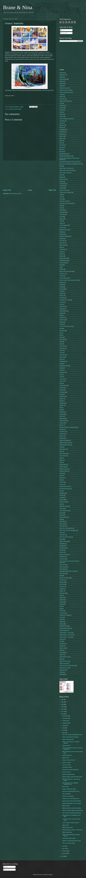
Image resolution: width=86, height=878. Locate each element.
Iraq (60, 335)
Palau (61, 480)
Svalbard (62, 588)
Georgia (62, 286)
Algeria (61, 85)
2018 (62, 709)
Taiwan (61, 597)
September (65, 723)
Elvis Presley (65, 786)
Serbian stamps (63, 541)
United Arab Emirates (65, 628)
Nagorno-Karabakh (64, 440)
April (64, 846)
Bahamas (62, 125)
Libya (61, 383)
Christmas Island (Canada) (66, 203)
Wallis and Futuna (64, 661)
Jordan (61, 359)
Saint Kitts (62, 521)
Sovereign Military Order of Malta (68, 571)
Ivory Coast (62, 346)
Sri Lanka (62, 580)
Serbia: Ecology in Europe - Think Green (72, 829)
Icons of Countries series (66, 326)
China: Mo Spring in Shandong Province (72, 734)
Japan (61, 350)
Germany (62, 289)
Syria (61, 595)
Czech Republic (63, 225)
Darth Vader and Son (67, 827)
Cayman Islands (63, 190)
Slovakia (62, 550)
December (65, 716)
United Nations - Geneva (66, 632)
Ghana (61, 291)
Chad (61, 194)
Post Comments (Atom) (16, 193)
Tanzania (62, 602)
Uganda (61, 621)
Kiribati (61, 368)
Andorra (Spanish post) (65, 92)
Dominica (62, 234)
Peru (61, 490)
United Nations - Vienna (65, 637)
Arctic (61, 103)
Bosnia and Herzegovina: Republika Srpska (70, 164)
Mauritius (62, 411)
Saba (61, 519)
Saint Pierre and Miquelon (66, 528)
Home (30, 190)
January (65, 853)
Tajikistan (62, 599)
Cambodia (62, 185)
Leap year (62, 379)
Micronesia (62, 418)
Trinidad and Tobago (65, 615)
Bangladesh (62, 129)
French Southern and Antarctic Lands (69, 280)
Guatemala (62, 306)
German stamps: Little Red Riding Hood (72, 776)
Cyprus (61, 223)
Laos (61, 374)
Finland (61, 269)
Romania (62, 508)
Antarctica (62, 99)
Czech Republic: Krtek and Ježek (70, 822)
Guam (61, 304)
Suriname (62, 586)
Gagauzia (62, 282)
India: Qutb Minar (66, 793)
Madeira (62, 398)
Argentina (62, 105)
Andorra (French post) (65, 90)
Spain (61, 575)
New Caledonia (63, 453)
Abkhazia (62, 72)
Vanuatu (62, 645)
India (61, 328)
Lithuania (62, 387)
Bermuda (62, 145)
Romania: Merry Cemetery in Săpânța (71, 808)
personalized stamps (65, 488)
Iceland (61, 324)
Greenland (62, 297)
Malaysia (62, 403)
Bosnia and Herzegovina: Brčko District (69, 161)
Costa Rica (62, 214)
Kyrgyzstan (62, 372)
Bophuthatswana (64, 153)
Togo (61, 608)
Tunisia (61, 617)
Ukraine (61, 624)
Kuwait (61, 370)
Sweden (62, 591)
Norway (61, 473)
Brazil (61, 166)
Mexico (61, 416)
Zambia (61, 672)
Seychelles (62, 543)
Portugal (62, 497)
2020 (62, 704)
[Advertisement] (29, 175)
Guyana (61, 313)
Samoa (61, 532)
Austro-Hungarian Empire (66, 118)
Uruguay (62, 639)
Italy (61, 343)
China (61, 199)
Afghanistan (62, 74)
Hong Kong (62, 319)
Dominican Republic (64, 236)
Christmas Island (64, 201)
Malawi (61, 401)
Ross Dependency (64, 510)
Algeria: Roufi (65, 825)
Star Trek (62, 584)
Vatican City (62, 648)
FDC (61, 264)
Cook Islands (63, 212)
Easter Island (63, 245)
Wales (61, 659)
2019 (62, 706)
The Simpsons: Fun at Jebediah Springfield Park (70, 783)
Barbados (62, 134)
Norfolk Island (63, 464)
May (64, 732)
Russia (61, 512)
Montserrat (62, 433)
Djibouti (61, 232)
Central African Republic (65, 192)
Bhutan (61, 147)
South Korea (63, 564)
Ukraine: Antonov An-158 (68, 760)
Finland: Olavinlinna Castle (69, 789)
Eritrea (61, 251)
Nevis (61, 451)
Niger (61, 458)
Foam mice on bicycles (68, 796)
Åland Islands (63, 79)
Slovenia (62, 552)
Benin (61, 142)
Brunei (61, 174)
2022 (62, 699)
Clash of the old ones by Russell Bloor (71, 801)
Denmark (62, 227)
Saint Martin (62, 526)
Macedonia (62, 396)
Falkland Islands (64, 260)
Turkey (61, 619)
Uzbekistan (62, 643)
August (64, 725)
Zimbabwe (62, 674)
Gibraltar (62, 293)
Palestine (62, 482)
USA (61, 641)
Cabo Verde (62, 183)
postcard (15, 109)
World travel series (64, 667)
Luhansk (62, 390)
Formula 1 (62, 273)
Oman (61, 475)
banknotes (62, 131)
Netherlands (62, 449)
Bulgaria (62, 177)
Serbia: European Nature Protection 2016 (72, 810)
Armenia (62, 107)
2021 (62, 702)
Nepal (61, 447)
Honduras (62, 317)
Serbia (61, 539)
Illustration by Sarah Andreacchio (70, 769)
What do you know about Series (67, 665)
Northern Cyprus (64, 469)
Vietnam (62, 654)
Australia (62, 114)
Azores (61, 123)
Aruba (61, 112)
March (64, 848)
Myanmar (62, 438)
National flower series (65, 444)
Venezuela (62, 652)
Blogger (51, 874)
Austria (61, 116)
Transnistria (62, 613)
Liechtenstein (63, 385)
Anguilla (62, 96)
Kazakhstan (62, 361)
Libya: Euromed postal (67, 739)
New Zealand (63, 455)
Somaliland (62, 556)
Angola (61, 94)
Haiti (61, 315)
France (61, 275)
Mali (61, 407)
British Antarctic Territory (66, 168)
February (65, 851)
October (65, 720)
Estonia (61, 254)
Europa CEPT (63, 258)
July (64, 727)
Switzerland (62, 593)
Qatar (61, 504)
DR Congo (62, 240)
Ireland (61, 337)
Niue (61, 462)
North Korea (62, 466)
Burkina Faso (63, 179)
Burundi (61, 181)
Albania (61, 81)
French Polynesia (64, 278)
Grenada (62, 302)
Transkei (62, 610)
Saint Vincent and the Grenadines (68, 530)
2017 (62, 711)
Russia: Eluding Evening (68, 774)
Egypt (61, 247)
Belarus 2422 (65, 757)
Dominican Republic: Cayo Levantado (71, 803)
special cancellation (64, 577)
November (65, 718)
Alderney (62, 83)
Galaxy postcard (66, 745)
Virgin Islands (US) (64, 656)
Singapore (62, 545)
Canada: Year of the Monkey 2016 (70, 798)
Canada (61, 188)
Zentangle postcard (67, 767)
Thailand (62, 604)
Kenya (61, 363)
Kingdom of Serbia (64, 365)
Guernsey (62, 308)
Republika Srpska (64, 506)
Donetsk (62, 238)
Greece (10, 109)
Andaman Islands (64, 88)
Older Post (52, 190)
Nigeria (61, 460)
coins (61, 207)
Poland (61, 495)
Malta (61, 409)
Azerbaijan (62, 120)
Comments (63, 33)
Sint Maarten (63, 548)
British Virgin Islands (65, 172)
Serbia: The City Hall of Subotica (70, 737)
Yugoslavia (62, 670)
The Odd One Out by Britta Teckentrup (71, 812)
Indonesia (62, 330)
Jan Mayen (62, 348)
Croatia (61, 218)
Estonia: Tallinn (66, 805)
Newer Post (7, 190)
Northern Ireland (64, 471)
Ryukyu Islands (63, 517)
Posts (62, 30)
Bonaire (61, 151)
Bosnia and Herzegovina (66, 156)
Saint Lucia (62, 523)
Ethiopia (62, 256)
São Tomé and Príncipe (65, 537)
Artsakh (61, 110)
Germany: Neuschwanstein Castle (70, 791)
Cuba (61, 221)
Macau (61, 394)
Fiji (60, 267)
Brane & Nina (17, 7)
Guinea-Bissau (63, 311)
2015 (62, 856)
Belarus (61, 136)
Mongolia (62, 429)
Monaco (62, 425)
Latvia (61, 376)
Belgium (62, 138)
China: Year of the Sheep (68, 843)
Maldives (62, 405)
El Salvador (62, 249)
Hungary (62, 322)
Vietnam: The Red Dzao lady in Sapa (71, 840)
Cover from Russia (67, 755)
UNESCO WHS (63, 626)
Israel (61, 341)
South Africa (62, 559)
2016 (62, 714)
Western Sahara (64, 663)
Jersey (61, 352)
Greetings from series (65, 300)
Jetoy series (62, 354)
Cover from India (66, 765)
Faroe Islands (63, 262)
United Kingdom (63, 630)
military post (62, 420)
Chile (61, 196)
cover (61, 216)
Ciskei (61, 205)
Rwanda (62, 515)
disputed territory (64, 229)
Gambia (61, 284)
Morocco (62, 436)
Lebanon (62, 381)
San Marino (62, 534)
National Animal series (65, 442)
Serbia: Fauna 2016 (67, 832)
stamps (20, 109)
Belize (61, 140)
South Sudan (63, 569)
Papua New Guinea (64, 486)
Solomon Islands (64, 554)
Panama (62, 484)
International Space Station (69, 838)
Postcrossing (63, 501)
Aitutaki (61, 77)
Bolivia (61, 149)
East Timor (62, 243)
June (64, 730)
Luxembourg (63, 392)
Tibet (61, 606)
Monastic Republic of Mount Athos (68, 427)
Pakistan (62, 477)
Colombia (62, 210)
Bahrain (61, 127)
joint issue (62, 357)
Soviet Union (63, 573)
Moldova (62, 423)
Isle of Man (62, 339)
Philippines (62, 493)
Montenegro (62, 431)
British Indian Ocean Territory (67, 170)
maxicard (62, 414)
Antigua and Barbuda (65, 101)
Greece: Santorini (66, 762)
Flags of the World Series (66, 271)
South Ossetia (63, 567)
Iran (60, 333)
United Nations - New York (66, 634)
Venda (61, 650)
